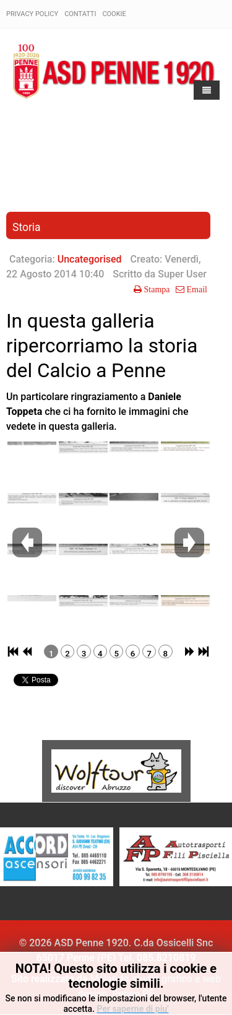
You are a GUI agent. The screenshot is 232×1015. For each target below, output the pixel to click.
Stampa (156, 289)
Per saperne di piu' (132, 1009)
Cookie (114, 14)
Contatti (80, 14)
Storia (26, 227)
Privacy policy (32, 14)
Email (195, 289)
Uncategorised (90, 259)
